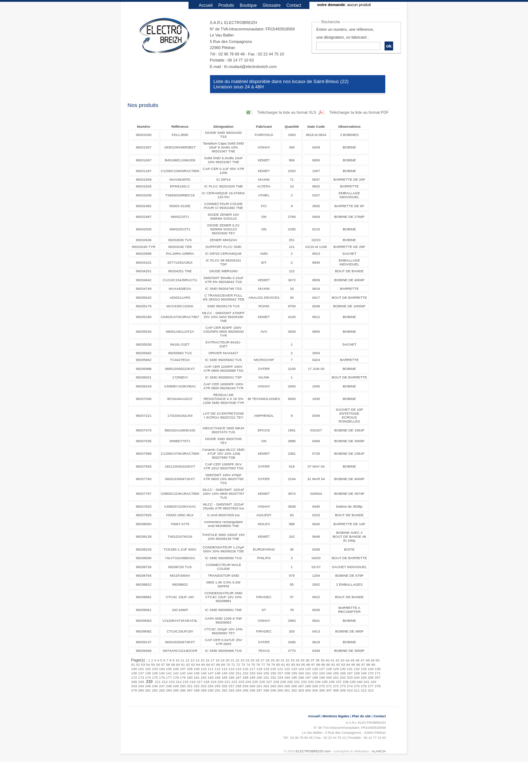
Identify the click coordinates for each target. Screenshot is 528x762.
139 (155, 673)
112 (217, 669)
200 (329, 677)
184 (217, 677)
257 (231, 686)
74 (248, 664)
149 (224, 673)
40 (327, 660)
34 (297, 660)
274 (350, 686)
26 (257, 660)
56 (158, 664)
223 (241, 682)
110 (203, 669)
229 (283, 682)
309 (343, 690)
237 (339, 682)
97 (363, 664)
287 (189, 690)
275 (357, 686)
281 (148, 690)
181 (197, 677)
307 (329, 690)
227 (269, 682)
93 (343, 664)
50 (378, 660)
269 (315, 686)
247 (162, 686)
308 (336, 690)
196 (301, 677)
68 (218, 664)
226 (262, 682)
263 (273, 686)
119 (266, 669)
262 (266, 686)
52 (138, 664)
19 (222, 660)
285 (176, 690)
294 (238, 690)
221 (227, 682)
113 (224, 669)
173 (141, 677)
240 (359, 682)
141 (169, 673)
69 (223, 664)
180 (189, 677)
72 (238, 664)
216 (192, 682)
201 (336, 677)
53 (143, 664)
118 (259, 669)
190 (259, 677)
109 (197, 669)
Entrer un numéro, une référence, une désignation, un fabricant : (345, 33)
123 (294, 669)
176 (162, 677)
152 (245, 673)
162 (315, 673)
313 (370, 690)
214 (178, 682)
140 (162, 673)
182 (203, 677)
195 (294, 677)
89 (323, 664)
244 (141, 686)
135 (377, 669)
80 (278, 664)
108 (189, 669)
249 (176, 686)
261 (259, 686)
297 (259, 690)
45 (353, 660)
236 (331, 682)
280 (141, 690)
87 (313, 664)
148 (217, 673)
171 (377, 673)
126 (315, 669)
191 (266, 677)
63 (193, 664)
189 (252, 677)
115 (238, 669)
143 (183, 673)
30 (277, 660)
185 (224, 677)
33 (292, 660)
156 (273, 673)
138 (148, 673)
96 (358, 664)
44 (347, 660)
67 (213, 664)
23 (242, 660)
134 (370, 669)
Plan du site (361, 716)
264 (280, 686)
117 (252, 669)
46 (358, 660)
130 (343, 669)
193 (280, 677)
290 (210, 690)
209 (141, 682)
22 (237, 660)
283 (162, 690)
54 (148, 664)
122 (287, 669)
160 (301, 673)
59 (173, 664)
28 (267, 660)
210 (149, 681)
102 (148, 669)
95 (353, 664)
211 (158, 682)
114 (231, 669)
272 (336, 686)
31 (282, 660)
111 (210, 669)
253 (203, 686)
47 (363, 660)
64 (198, 664)
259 (245, 686)
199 (322, 677)
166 (343, 673)
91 (333, 664)
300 (280, 690)
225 (255, 682)
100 (134, 669)
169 (363, 673)
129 (336, 669)
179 (183, 677)
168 (357, 673)
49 (373, 660)
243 (134, 686)
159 (294, 673)
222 (234, 682)
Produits (226, 5)
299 (273, 690)
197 (308, 677)
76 (258, 664)
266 (294, 686)
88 (318, 664)
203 (350, 677)
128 (329, 669)
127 (322, 669)
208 (134, 682)
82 (288, 664)
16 (207, 660)
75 (253, 664)
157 (280, 673)
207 (377, 677)
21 (232, 660)
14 (198, 660)
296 (252, 690)
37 (312, 660)
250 (183, 686)
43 (342, 660)
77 (263, 664)
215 (186, 682)
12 (188, 660)
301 (287, 690)
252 (197, 686)
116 (245, 669)
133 (363, 669)
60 (178, 664)
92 (338, 664)
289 (203, 690)
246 (155, 686)
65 (203, 664)
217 (199, 682)
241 (366, 682)
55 (153, 664)
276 (363, 686)
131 (350, 669)
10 (178, 660)
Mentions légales (336, 716)
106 (176, 669)
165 (336, 673)
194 (287, 677)
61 (183, 664)
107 (183, 669)
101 (141, 669)
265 (287, 686)
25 (252, 660)
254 (210, 686)
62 (188, 664)
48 (368, 660)
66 (208, 664)
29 (272, 660)
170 (370, 673)
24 (247, 660)
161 (308, 673)
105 (169, 669)
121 (280, 669)
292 (224, 690)
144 (189, 673)
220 (220, 682)
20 (227, 660)
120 (273, 669)
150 (231, 673)
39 (322, 660)
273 (343, 686)
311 (357, 690)
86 (308, 664)
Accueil (206, 5)
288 (197, 690)
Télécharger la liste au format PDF (359, 112)
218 (206, 682)
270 (322, 686)
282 (155, 690)
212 (164, 682)
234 (318, 682)
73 (243, 664)
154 (259, 673)
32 (287, 660)
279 (134, 690)
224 (248, 682)
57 (163, 664)
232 (304, 682)
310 (350, 690)
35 (302, 660)
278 (377, 686)
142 (176, 673)
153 (252, 673)
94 (348, 664)
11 (183, 660)
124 (301, 669)
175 (155, 677)
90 (328, 664)
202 (343, 677)
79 (273, 664)
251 (189, 686)
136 (134, 673)
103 (155, 669)
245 (148, 686)
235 (325, 682)
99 (373, 664)
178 (176, 677)
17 (212, 660)
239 (352, 682)
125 (308, 669)
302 (294, 690)
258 (238, 686)
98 (368, 664)
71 (233, 664)
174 (148, 677)
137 (141, 673)
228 (276, 682)
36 (307, 660)
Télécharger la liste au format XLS (286, 112)
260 (252, 686)
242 (373, 682)
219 (213, 682)
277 (370, 686)
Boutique (248, 5)
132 (357, 669)
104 (162, 669)
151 (238, 673)
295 (245, 690)
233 (311, 682)
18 (217, 660)
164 (329, 673)
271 (329, 686)
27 (262, 660)
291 (217, 690)
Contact (294, 5)
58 (168, 664)
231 (297, 682)
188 (245, 677)
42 (337, 660)
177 (169, 677)
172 (134, 677)
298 (266, 690)
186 (231, 677)
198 (315, 677)
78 (268, 664)
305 (315, 690)
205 (363, 677)
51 (133, 664)
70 (228, 664)
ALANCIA (379, 751)
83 (293, 664)
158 (287, 673)
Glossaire (272, 5)
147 (210, 673)
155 (266, 673)
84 (298, 664)
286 (183, 690)
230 (290, 682)
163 (322, 673)
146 (203, 673)
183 (210, 677)
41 (332, 660)
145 (197, 673)
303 (301, 690)
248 (169, 686)
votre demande (331, 5)
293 (231, 690)
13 (193, 660)
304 (308, 690)
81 (283, 664)
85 (303, 664)
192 (273, 677)
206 (370, 677)
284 (169, 690)
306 (322, 690)
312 (363, 690)
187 (238, 677)
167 (350, 673)
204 (357, 677)
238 (345, 682)
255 (217, 686)
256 (224, 686)
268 (308, 686)
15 (202, 660)
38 (317, 660)
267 (301, 686)
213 (172, 682)
